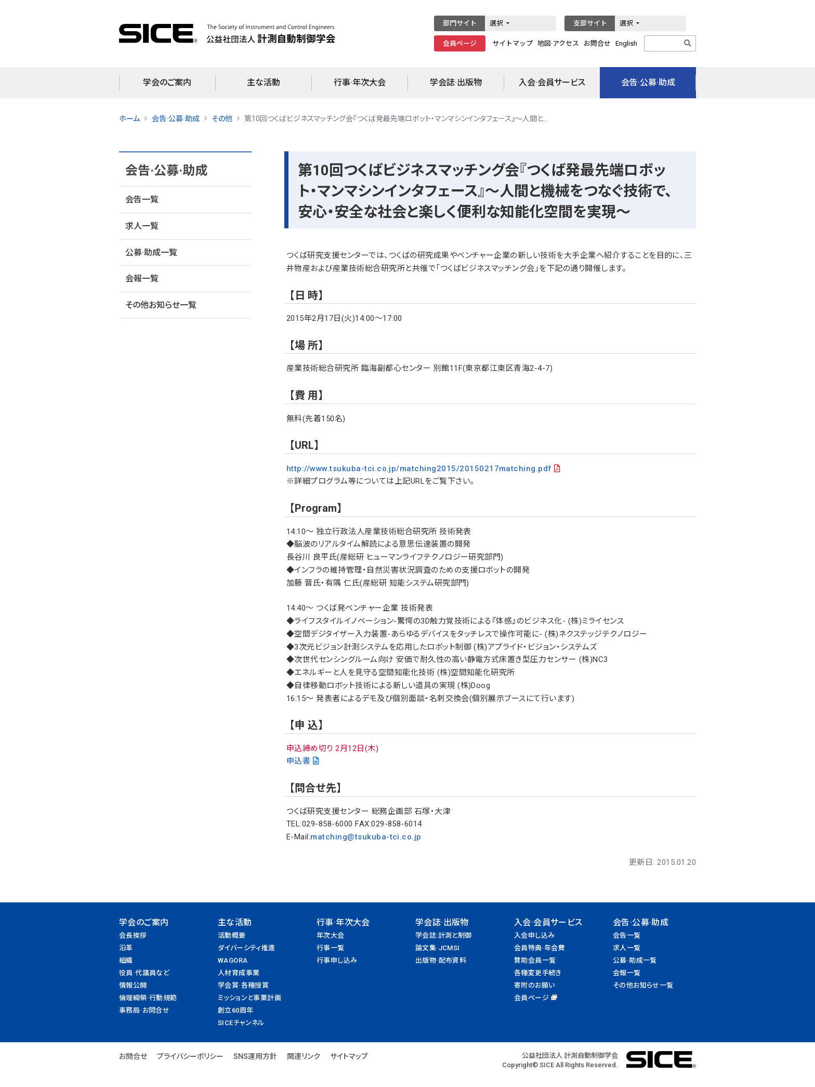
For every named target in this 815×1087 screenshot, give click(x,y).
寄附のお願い (534, 985)
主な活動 (263, 82)
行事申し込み (337, 960)
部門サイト (460, 23)
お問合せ (597, 43)
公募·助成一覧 (151, 252)
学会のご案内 (167, 82)
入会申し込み (534, 935)
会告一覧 (142, 199)
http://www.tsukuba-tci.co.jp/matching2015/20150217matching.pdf (419, 468)
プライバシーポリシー (190, 1056)
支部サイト (590, 23)
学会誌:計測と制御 (443, 935)
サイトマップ (512, 43)
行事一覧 (331, 948)
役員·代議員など (144, 973)
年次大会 (331, 935)
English (626, 43)
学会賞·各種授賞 (243, 985)
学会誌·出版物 (456, 82)
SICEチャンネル (241, 1023)
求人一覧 (142, 226)
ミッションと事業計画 (249, 998)
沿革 (126, 948)
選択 (497, 23)
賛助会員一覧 (535, 960)
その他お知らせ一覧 (160, 305)
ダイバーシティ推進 (246, 948)
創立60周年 (235, 1010)
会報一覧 (142, 278)
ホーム (129, 118)
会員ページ (460, 43)
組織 (126, 960)
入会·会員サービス (552, 82)
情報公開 (133, 985)
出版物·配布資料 (440, 960)
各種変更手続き (538, 973)
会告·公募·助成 (648, 82)
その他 (222, 118)
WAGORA (232, 960)
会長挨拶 (133, 935)
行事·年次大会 (360, 82)
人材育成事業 (238, 973)
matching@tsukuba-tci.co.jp (365, 837)
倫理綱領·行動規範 (148, 998)
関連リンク (303, 1056)
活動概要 (232, 935)
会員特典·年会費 (539, 948)
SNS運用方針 (255, 1056)
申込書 (298, 761)
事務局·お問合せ (144, 1010)
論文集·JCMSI (437, 948)
